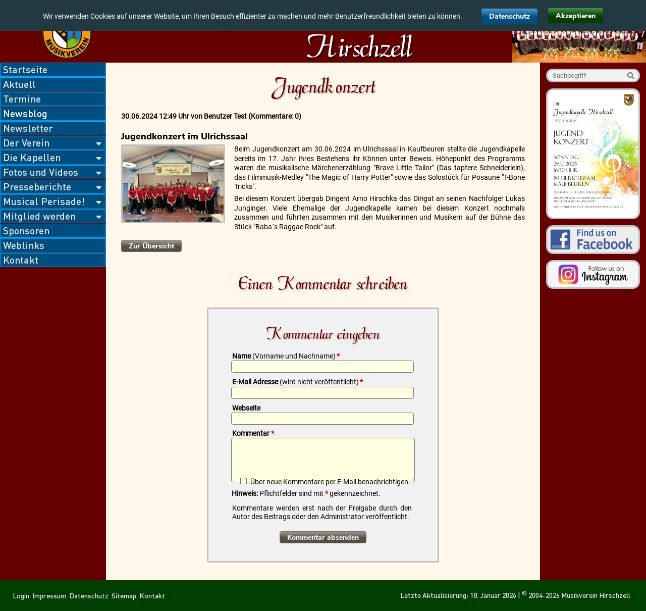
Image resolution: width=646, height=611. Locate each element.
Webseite (246, 408)
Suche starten (630, 75)
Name (286, 356)
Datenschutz (509, 16)
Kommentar (253, 433)
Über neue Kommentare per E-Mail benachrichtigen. (330, 481)
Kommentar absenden (323, 537)
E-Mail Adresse (297, 382)
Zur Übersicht (151, 246)
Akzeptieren (576, 16)
